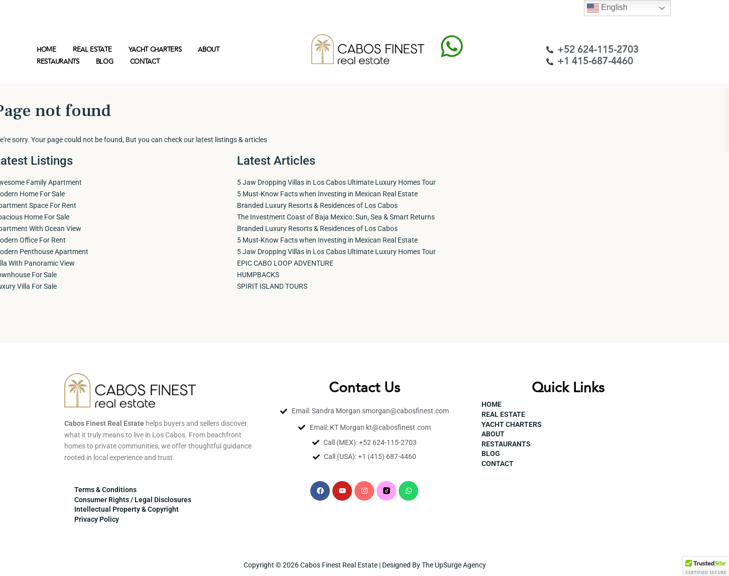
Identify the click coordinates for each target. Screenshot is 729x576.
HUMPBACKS (258, 275)
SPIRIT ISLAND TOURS (272, 286)
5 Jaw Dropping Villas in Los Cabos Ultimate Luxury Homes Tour (336, 182)
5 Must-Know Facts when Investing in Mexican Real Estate (327, 194)
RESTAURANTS (58, 62)
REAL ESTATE (92, 50)
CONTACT (145, 62)
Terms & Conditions (105, 490)
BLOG (104, 62)
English (607, 8)
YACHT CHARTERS (155, 50)
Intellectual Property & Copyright (126, 509)
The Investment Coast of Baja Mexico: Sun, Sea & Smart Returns (336, 217)
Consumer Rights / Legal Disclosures (132, 500)
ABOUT (208, 50)
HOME (46, 50)
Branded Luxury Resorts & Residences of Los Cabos (317, 205)
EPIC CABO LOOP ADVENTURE (285, 263)
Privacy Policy (96, 519)
